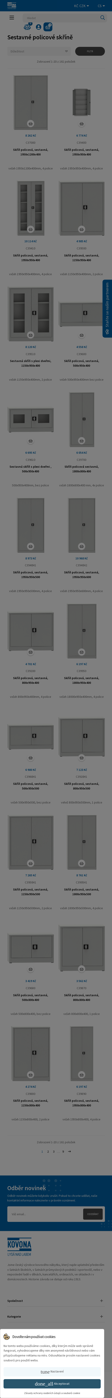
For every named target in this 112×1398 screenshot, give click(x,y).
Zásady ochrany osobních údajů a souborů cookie (52, 1393)
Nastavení (52, 1372)
